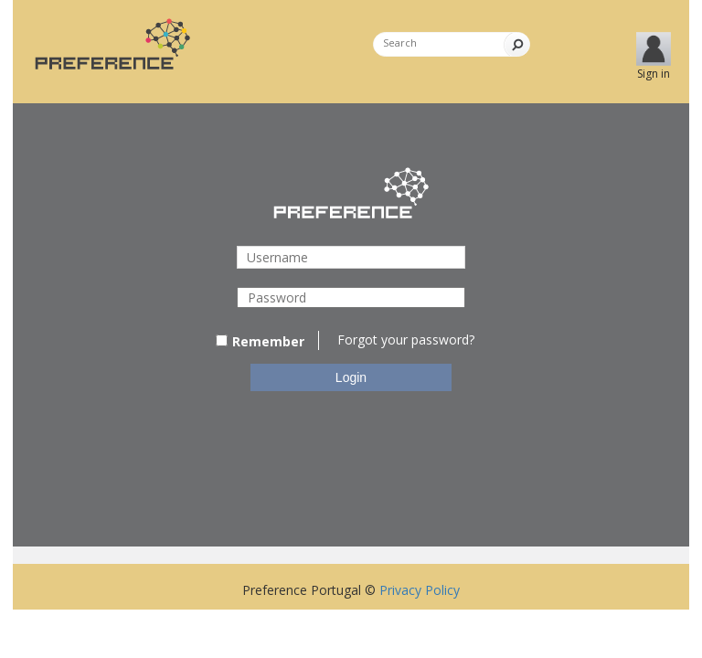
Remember (260, 341)
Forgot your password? (405, 339)
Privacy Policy (419, 590)
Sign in (653, 73)
